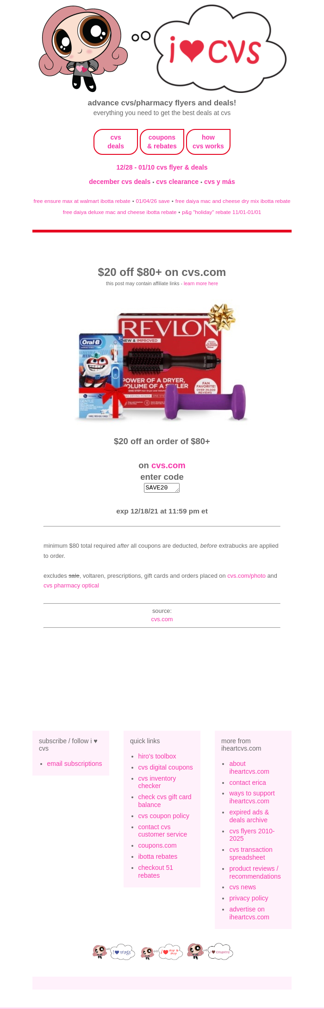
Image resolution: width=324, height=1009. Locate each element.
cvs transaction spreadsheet (250, 854)
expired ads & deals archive (249, 817)
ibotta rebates (158, 858)
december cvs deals (120, 181)
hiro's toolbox (157, 757)
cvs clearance (178, 181)
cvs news (242, 888)
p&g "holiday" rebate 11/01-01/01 (221, 212)
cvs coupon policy (164, 817)
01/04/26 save (153, 201)
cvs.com (168, 465)
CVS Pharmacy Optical (71, 586)
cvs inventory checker (157, 783)
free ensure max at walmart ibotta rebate (81, 201)
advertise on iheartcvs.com (249, 914)
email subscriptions (74, 765)
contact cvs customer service (162, 832)
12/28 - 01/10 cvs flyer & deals (162, 167)
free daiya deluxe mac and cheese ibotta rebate (120, 212)
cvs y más (219, 181)
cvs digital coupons (165, 768)
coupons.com (157, 846)
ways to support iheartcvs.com (251, 798)
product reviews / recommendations (254, 873)
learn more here (201, 283)
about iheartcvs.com (249, 769)
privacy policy (248, 899)
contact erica (247, 784)
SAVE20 (162, 488)
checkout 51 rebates (156, 873)
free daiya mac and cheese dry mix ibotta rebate (233, 201)
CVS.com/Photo (246, 577)
